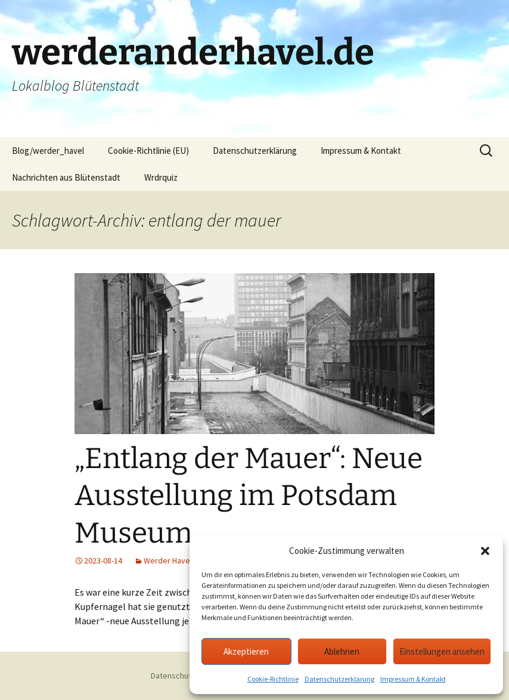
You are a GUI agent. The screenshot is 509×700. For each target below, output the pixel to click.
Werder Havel (168, 560)
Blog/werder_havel (48, 150)
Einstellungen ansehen (442, 651)
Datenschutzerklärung (339, 678)
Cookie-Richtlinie (273, 678)
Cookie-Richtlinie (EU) (148, 150)
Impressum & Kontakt (413, 678)
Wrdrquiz (161, 177)
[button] (485, 551)
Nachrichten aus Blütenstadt (66, 177)
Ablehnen (341, 651)
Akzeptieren (246, 651)
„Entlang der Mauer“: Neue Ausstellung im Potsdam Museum (249, 495)
